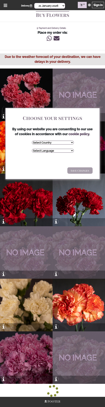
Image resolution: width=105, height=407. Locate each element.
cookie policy (78, 134)
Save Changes (80, 170)
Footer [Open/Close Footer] (52, 401)
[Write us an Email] (56, 39)
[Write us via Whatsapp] (49, 39)
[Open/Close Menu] (5, 5)
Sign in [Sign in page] (98, 5)
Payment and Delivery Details (52, 28)
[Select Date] (49, 6)
